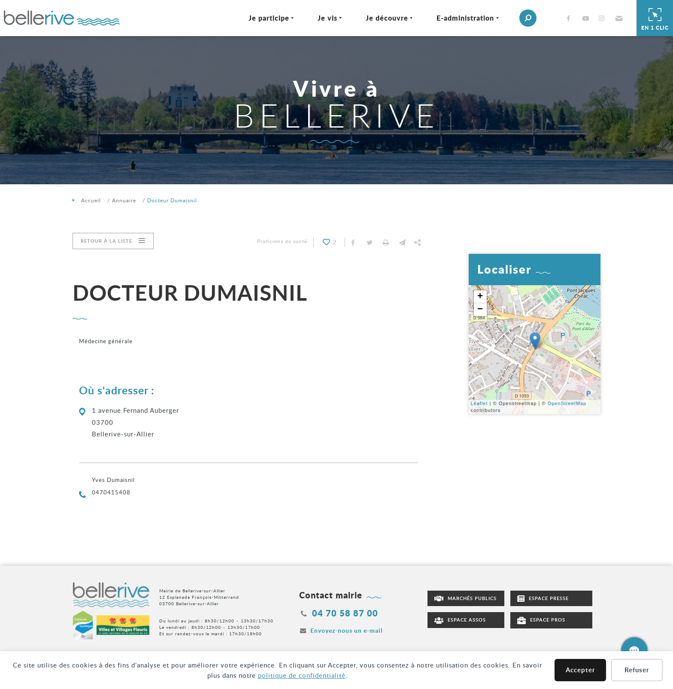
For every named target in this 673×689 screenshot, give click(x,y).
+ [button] (480, 296)
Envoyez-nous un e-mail (346, 630)
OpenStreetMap (567, 403)
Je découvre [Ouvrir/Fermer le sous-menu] (380, 18)
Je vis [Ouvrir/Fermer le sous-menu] (321, 18)
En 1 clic (655, 18)
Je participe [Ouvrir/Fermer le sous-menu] (262, 18)
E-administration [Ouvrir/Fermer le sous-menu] (459, 18)
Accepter (580, 669)
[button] (611, 18)
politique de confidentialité (302, 675)
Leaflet (479, 403)
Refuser (636, 669)
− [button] (480, 309)
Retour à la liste (106, 241)
